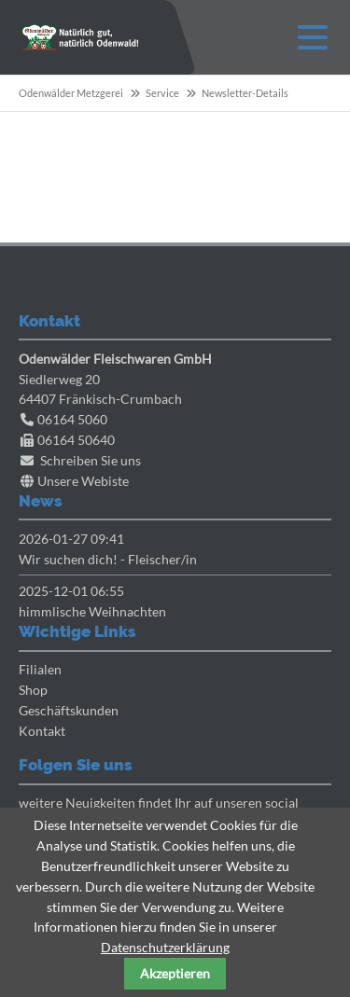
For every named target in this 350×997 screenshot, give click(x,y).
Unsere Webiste (83, 481)
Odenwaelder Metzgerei (80, 37)
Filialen (40, 669)
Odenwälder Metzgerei (71, 93)
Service (162, 93)
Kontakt (42, 731)
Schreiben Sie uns (90, 460)
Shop (33, 690)
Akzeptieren (175, 973)
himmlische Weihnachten (92, 611)
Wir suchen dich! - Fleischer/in (108, 559)
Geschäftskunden (69, 710)
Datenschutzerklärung (165, 947)
